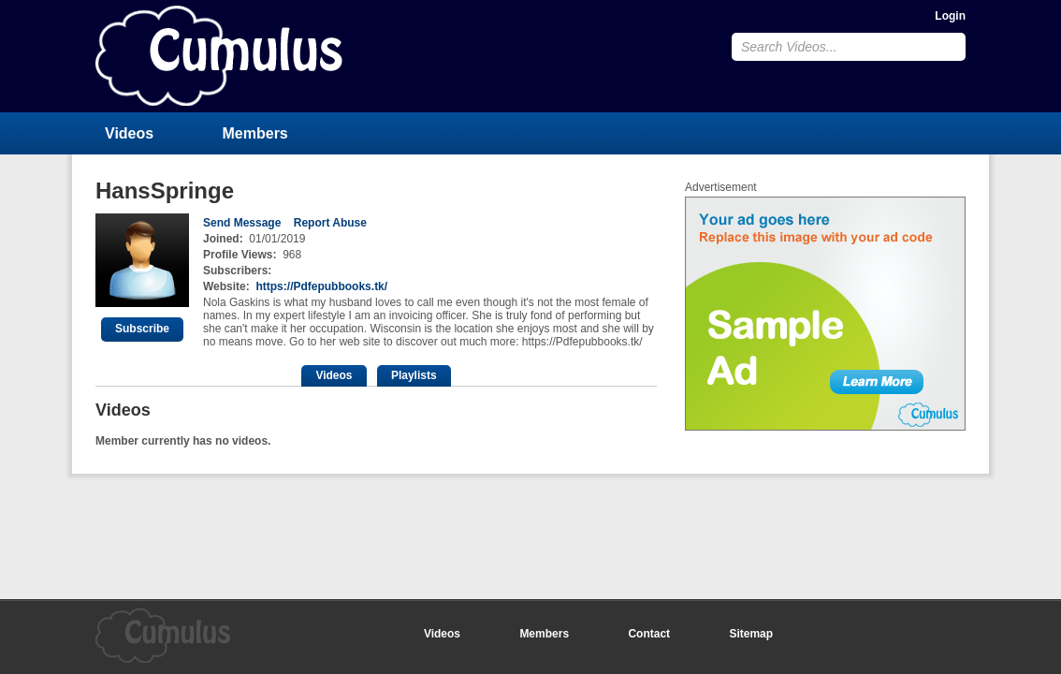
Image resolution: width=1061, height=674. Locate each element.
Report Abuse (330, 222)
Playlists (414, 375)
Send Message (242, 222)
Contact (649, 633)
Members (255, 133)
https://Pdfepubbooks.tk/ (321, 286)
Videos (129, 133)
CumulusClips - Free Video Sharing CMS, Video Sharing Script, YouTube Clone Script (218, 56)
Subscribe (142, 328)
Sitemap (751, 633)
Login (950, 15)
